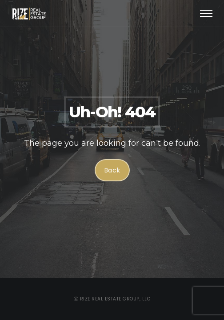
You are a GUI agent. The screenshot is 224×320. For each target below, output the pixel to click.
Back (112, 170)
